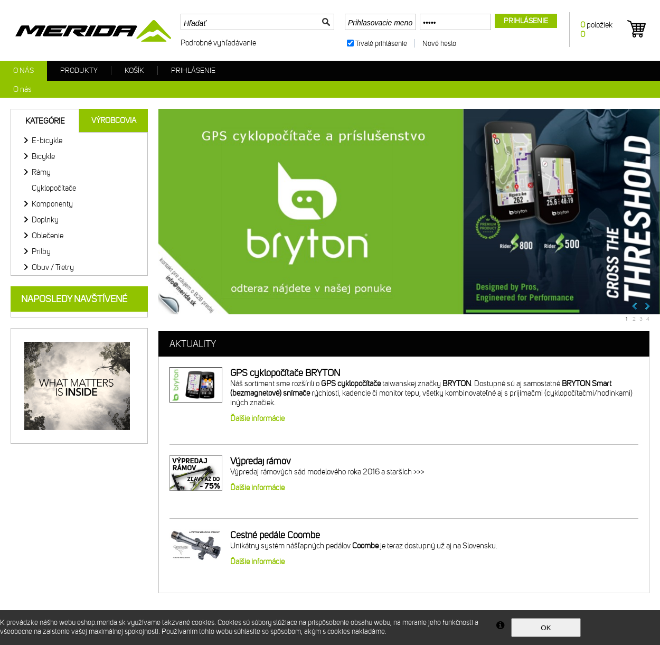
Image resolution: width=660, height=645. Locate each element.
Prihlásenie (193, 70)
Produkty (79, 70)
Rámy (41, 172)
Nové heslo (439, 43)
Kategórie (45, 121)
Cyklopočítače (54, 188)
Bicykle (43, 156)
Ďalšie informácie (257, 418)
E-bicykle (47, 140)
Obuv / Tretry (53, 267)
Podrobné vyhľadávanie (218, 43)
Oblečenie (47, 235)
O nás (23, 70)
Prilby (41, 251)
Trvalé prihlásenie (381, 43)
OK (546, 628)
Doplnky (45, 220)
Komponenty (52, 204)
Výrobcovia (113, 120)
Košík (134, 70)
